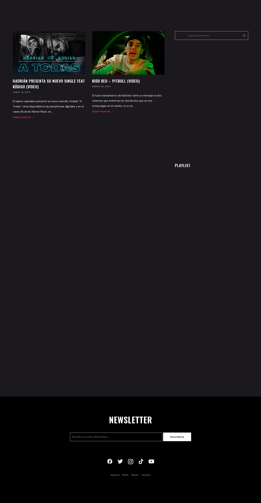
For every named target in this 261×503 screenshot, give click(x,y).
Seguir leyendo (23, 117)
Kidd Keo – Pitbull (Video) (116, 81)
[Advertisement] (201, 100)
